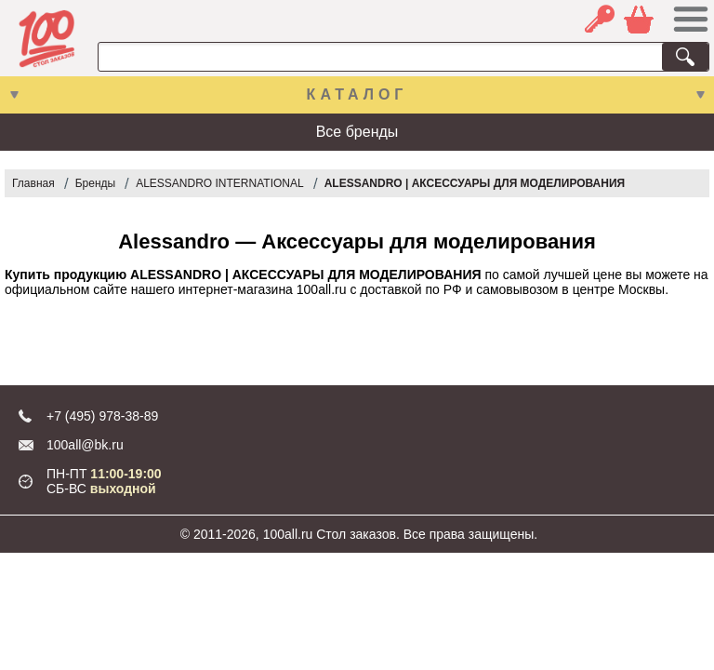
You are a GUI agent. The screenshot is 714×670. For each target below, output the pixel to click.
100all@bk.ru (85, 444)
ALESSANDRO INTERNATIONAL (219, 183)
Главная (33, 183)
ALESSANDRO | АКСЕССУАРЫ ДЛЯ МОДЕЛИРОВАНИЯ (475, 183)
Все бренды (357, 132)
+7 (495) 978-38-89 (102, 416)
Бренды (95, 183)
